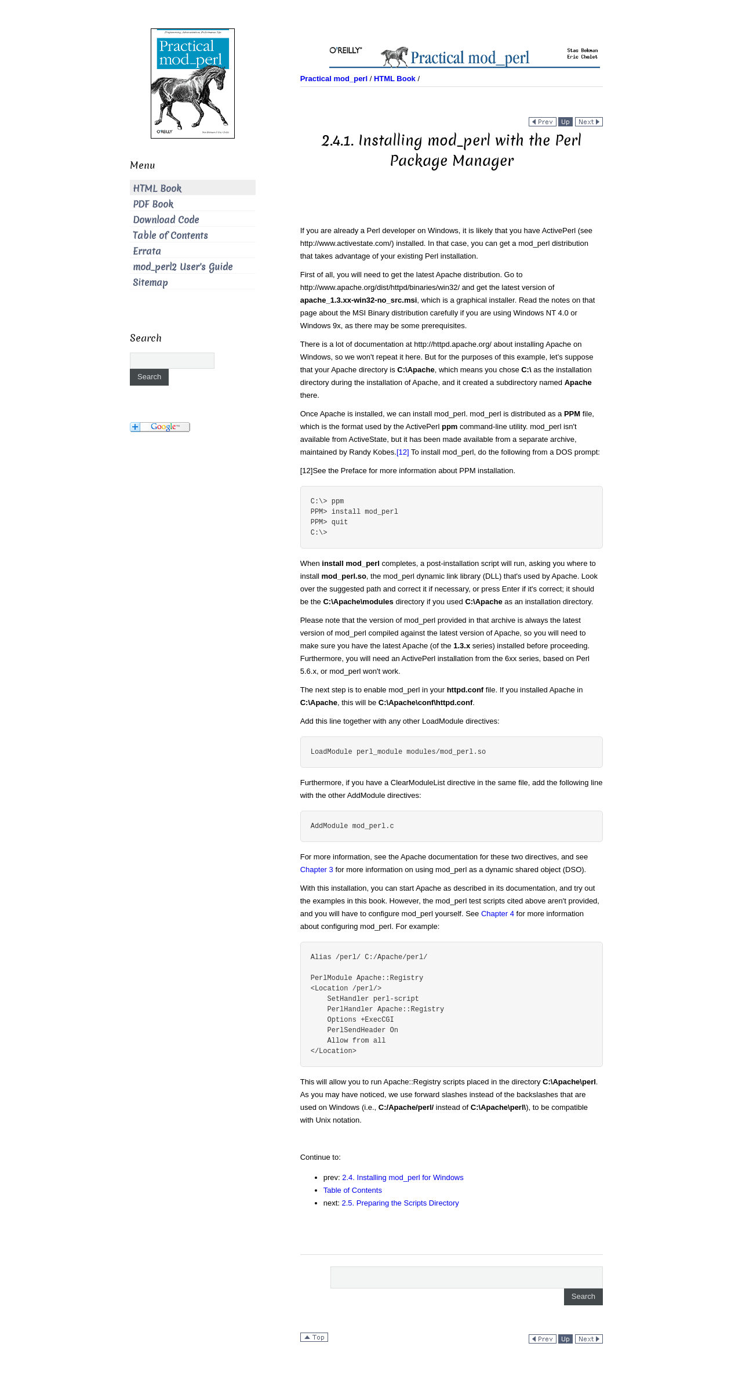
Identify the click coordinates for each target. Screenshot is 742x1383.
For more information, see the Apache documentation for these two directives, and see (444, 856)
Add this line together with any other (382, 721)
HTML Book (157, 189)
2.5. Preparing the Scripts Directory (400, 1203)
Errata (147, 251)
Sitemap (150, 283)
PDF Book (153, 204)
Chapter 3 (316, 869)
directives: (482, 721)
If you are (316, 230)
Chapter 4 (497, 913)
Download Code (166, 220)
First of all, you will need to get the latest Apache (380, 274)
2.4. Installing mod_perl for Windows (403, 1177)
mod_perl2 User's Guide (182, 267)
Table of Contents (352, 1190)
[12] (403, 452)
